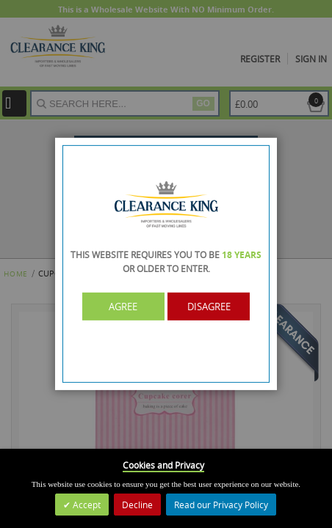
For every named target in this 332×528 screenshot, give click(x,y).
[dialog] (166, 264)
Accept (86, 504)
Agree (123, 306)
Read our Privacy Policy (221, 504)
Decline (137, 504)
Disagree (209, 306)
